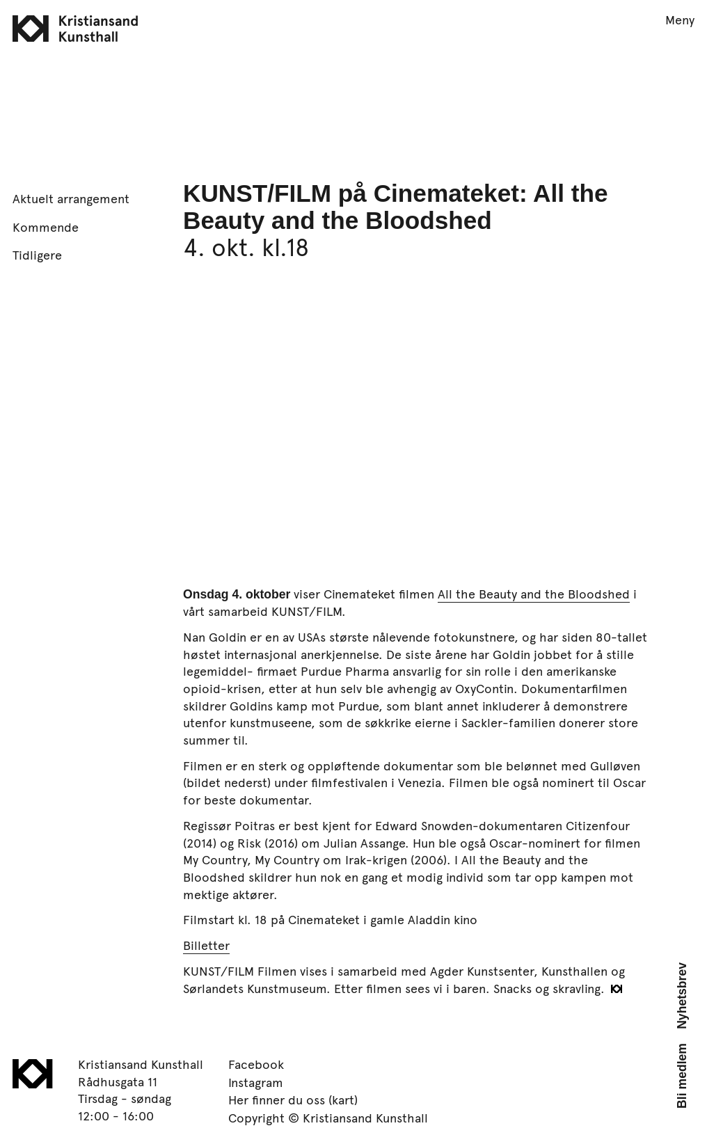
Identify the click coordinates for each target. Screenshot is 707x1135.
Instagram (255, 1082)
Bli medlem (682, 1076)
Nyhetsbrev (682, 995)
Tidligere (37, 254)
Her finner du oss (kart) (293, 1099)
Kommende (46, 227)
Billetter (206, 945)
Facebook (256, 1064)
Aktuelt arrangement (71, 198)
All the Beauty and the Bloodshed (534, 593)
